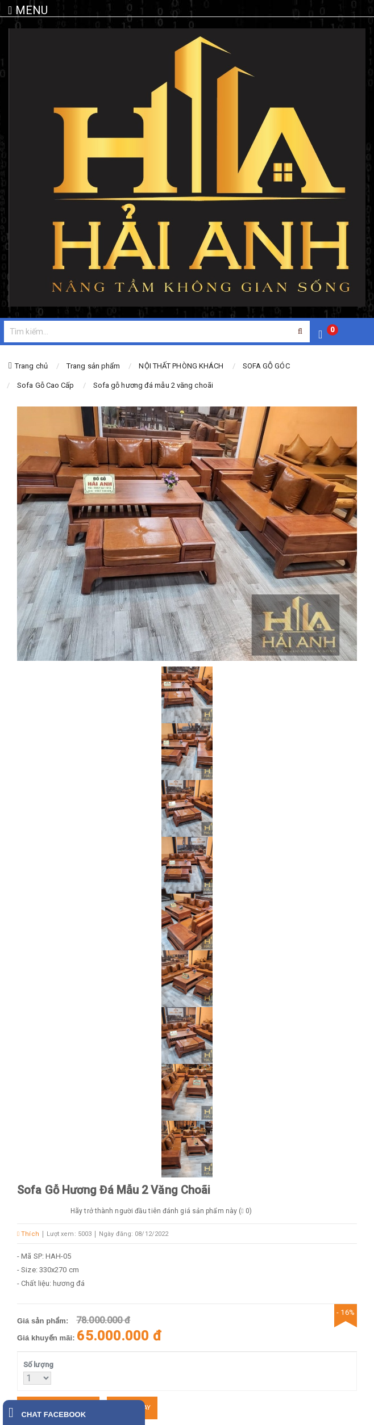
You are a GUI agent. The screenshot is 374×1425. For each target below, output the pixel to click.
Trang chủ (31, 366)
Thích (28, 1234)
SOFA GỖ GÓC (266, 366)
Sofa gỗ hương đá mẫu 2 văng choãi (153, 385)
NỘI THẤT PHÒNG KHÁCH (181, 366)
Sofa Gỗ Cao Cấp (45, 385)
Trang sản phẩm (93, 366)
